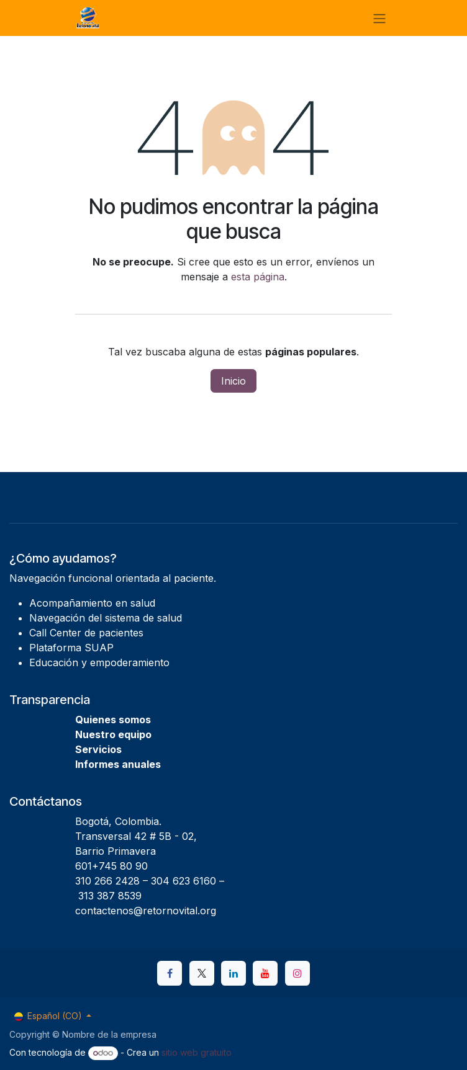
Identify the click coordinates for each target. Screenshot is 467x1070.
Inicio (233, 381)
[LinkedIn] (233, 973)
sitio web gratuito (196, 1052)
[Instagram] (297, 973)
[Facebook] (169, 973)
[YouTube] (265, 973)
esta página (257, 276)
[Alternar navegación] (379, 18)
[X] (201, 973)
